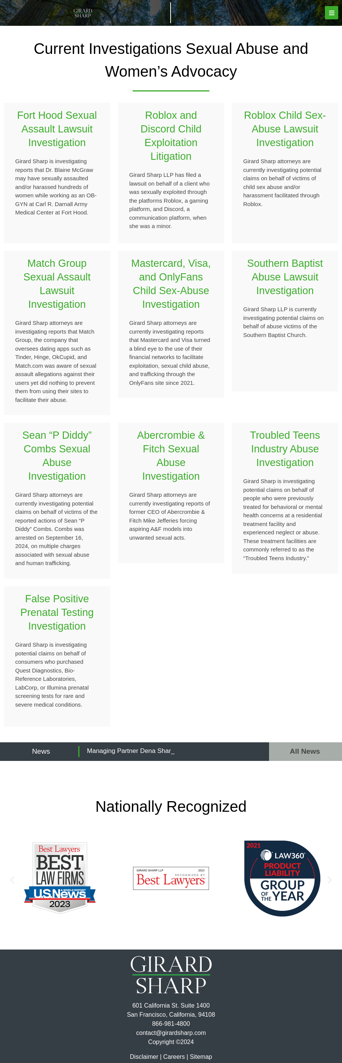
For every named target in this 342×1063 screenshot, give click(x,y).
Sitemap (201, 1057)
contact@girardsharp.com (171, 1033)
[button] (331, 12)
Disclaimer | (146, 1057)
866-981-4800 (171, 1023)
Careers (174, 1057)
